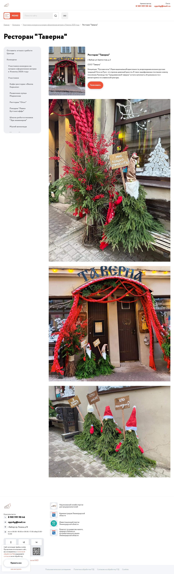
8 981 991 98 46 (143, 6)
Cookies (125, 569)
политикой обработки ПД (14, 553)
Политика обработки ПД (84, 569)
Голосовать (95, 85)
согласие (7, 556)
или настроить (16, 569)
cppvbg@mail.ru (162, 6)
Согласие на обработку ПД (108, 569)
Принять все (16, 563)
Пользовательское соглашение (58, 569)
